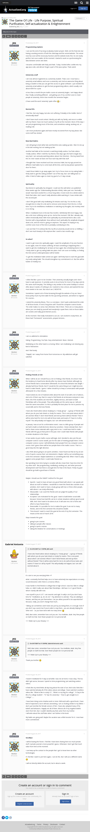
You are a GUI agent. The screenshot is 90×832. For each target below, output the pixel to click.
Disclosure (54, 824)
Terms (39, 824)
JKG (18, 27)
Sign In (73, 8)
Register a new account (25, 804)
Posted (33, 43)
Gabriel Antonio (14, 544)
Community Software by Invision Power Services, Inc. (45, 829)
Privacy (45, 824)
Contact (62, 824)
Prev (8, 36)
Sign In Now (65, 801)
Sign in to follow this (9, 18)
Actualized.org (30, 824)
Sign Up (83, 8)
